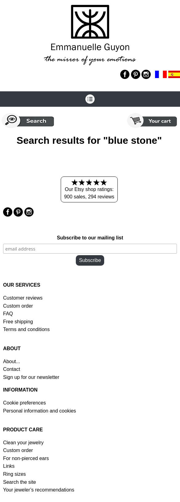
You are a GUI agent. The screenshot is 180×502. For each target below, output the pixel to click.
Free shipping (18, 321)
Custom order (18, 306)
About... (11, 361)
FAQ (8, 313)
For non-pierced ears (26, 458)
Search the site (19, 482)
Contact (11, 369)
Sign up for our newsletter (31, 377)
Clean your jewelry (23, 442)
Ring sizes (14, 474)
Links (8, 466)
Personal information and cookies (39, 410)
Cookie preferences (24, 402)
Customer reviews (23, 298)
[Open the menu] (90, 99)
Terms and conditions (26, 329)
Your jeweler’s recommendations (38, 489)
